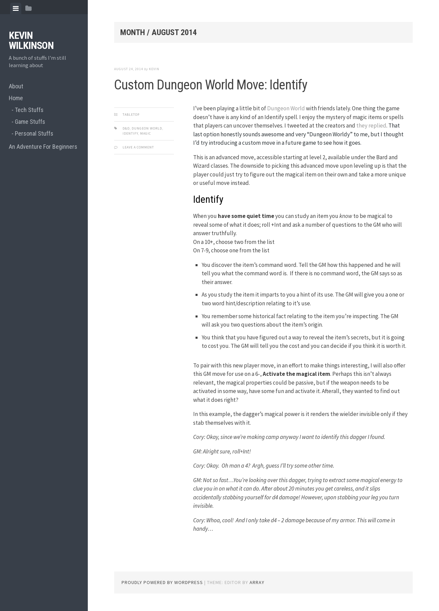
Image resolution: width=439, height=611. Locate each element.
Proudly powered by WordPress (162, 582)
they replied (371, 125)
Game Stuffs (30, 121)
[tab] (15, 8)
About (16, 86)
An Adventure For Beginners (43, 146)
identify (130, 133)
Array (257, 582)
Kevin (154, 69)
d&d (126, 128)
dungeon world (147, 128)
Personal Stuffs (34, 133)
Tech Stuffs (29, 109)
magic (145, 133)
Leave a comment (138, 147)
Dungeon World (286, 108)
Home (16, 98)
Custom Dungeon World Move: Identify (210, 85)
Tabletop (131, 114)
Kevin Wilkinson (31, 40)
